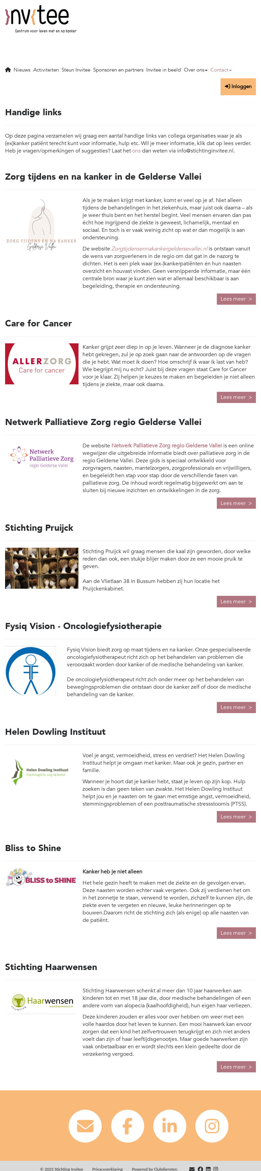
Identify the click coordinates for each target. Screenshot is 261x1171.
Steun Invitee (76, 69)
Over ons (196, 69)
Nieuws (22, 69)
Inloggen (238, 86)
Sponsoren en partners (118, 69)
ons (136, 151)
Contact (221, 69)
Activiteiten (46, 69)
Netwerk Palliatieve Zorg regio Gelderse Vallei (166, 445)
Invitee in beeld (163, 69)
